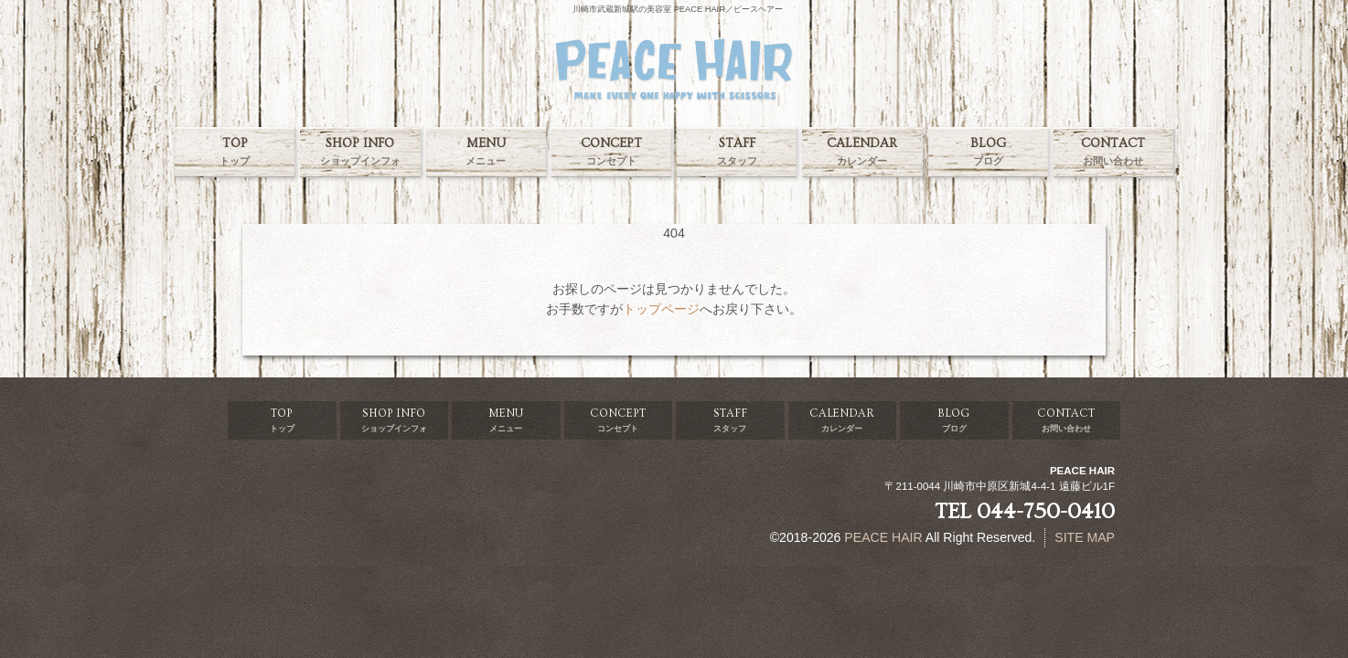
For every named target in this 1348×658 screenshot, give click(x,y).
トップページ (661, 309)
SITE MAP (1084, 537)
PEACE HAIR (883, 537)
